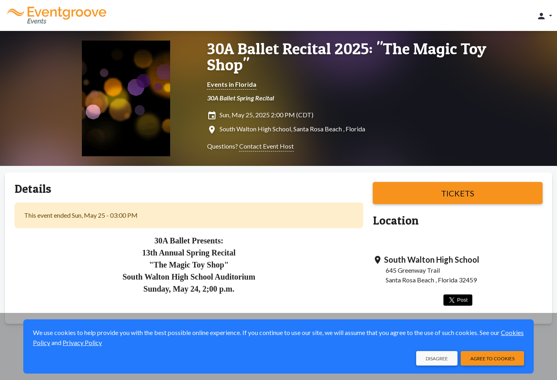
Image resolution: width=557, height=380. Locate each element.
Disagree (437, 358)
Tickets (457, 193)
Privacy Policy (82, 342)
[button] (544, 15)
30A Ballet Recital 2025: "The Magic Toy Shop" (346, 57)
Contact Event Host (266, 146)
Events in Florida (231, 84)
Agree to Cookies (492, 358)
